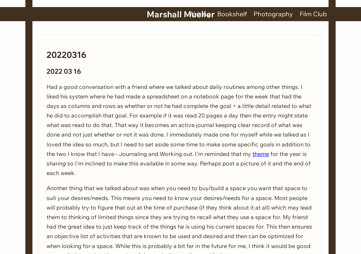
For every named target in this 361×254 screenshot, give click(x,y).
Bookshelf (232, 14)
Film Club (313, 14)
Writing (199, 14)
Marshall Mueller (181, 14)
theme (260, 153)
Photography (273, 14)
